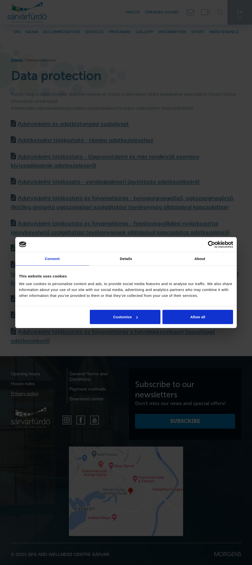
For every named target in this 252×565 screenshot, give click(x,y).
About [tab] (199, 258)
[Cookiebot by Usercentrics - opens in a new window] (211, 244)
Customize (125, 317)
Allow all (197, 317)
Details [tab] (126, 258)
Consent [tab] (52, 258)
